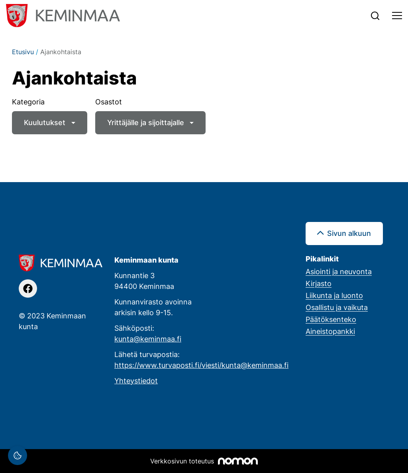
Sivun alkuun (349, 233)
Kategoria (28, 101)
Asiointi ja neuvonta (339, 271)
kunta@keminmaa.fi (147, 339)
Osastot (108, 101)
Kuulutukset (44, 122)
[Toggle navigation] (397, 15)
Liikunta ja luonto (334, 295)
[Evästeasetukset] (17, 455)
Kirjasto (319, 283)
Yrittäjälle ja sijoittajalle (145, 122)
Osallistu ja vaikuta (337, 307)
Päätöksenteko (331, 319)
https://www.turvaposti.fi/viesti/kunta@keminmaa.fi (201, 365)
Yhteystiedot (136, 380)
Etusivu (23, 51)
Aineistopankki (330, 331)
